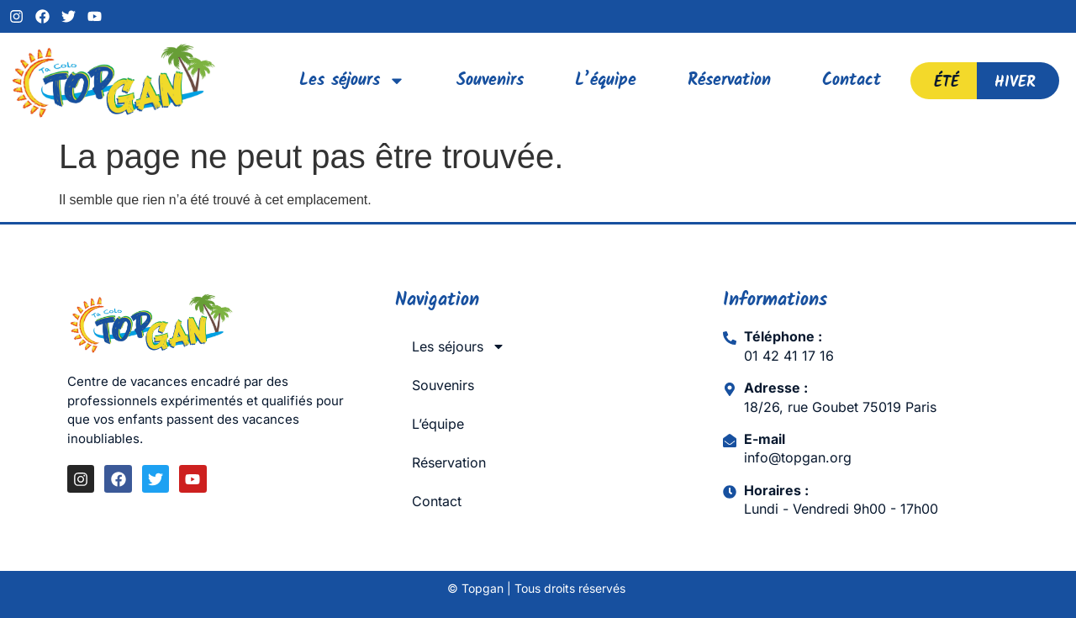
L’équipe (605, 80)
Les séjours (352, 81)
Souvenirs (490, 80)
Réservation (729, 80)
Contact (851, 80)
